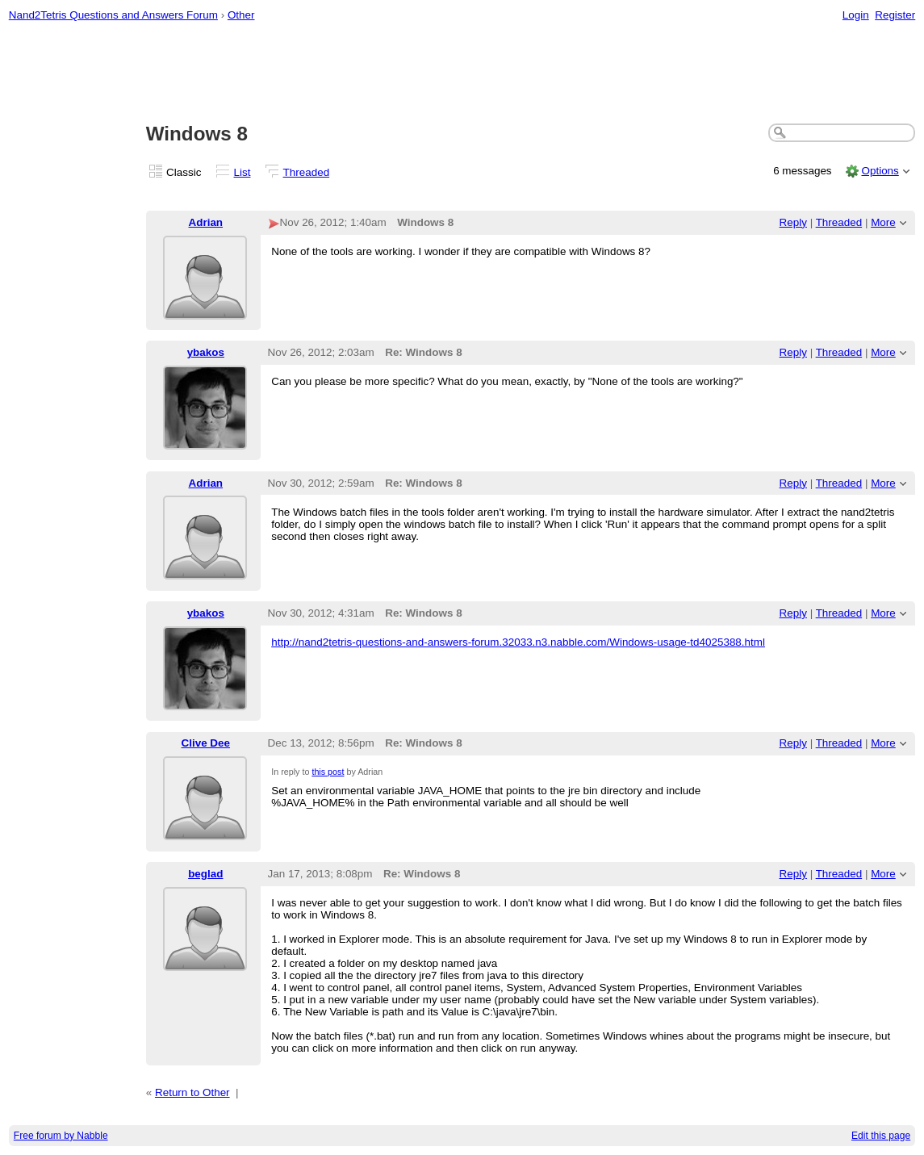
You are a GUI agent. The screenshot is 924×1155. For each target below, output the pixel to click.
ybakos (205, 352)
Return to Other (192, 1092)
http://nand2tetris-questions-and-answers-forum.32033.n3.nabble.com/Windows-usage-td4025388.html (518, 642)
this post (327, 771)
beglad (205, 874)
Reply (793, 222)
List (242, 172)
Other (241, 15)
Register (895, 15)
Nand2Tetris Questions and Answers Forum (113, 15)
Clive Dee (206, 743)
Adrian (206, 222)
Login (855, 15)
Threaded (306, 172)
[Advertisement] (462, 73)
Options (879, 171)
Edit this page (880, 1135)
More (883, 222)
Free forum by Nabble (61, 1135)
